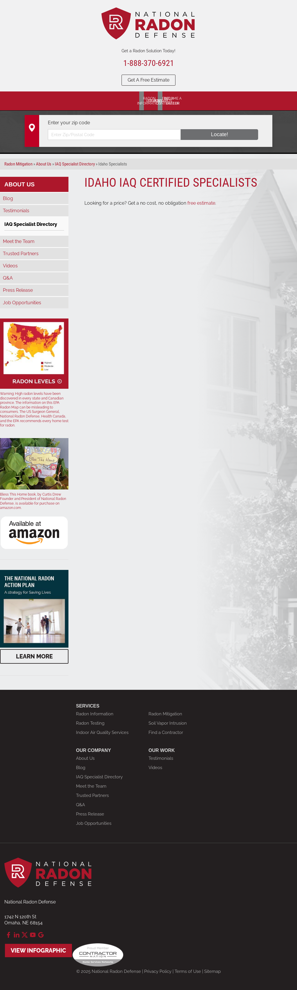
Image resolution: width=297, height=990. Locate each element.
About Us (19, 184)
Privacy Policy (157, 971)
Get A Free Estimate (148, 80)
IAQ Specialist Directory (30, 224)
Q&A (8, 278)
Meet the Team (19, 241)
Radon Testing (90, 723)
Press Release (18, 290)
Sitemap (212, 971)
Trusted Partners (21, 253)
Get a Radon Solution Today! (148, 50)
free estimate (201, 203)
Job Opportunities (22, 302)
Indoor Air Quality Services (102, 732)
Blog (8, 198)
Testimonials (16, 210)
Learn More (34, 656)
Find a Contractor (165, 732)
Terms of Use (188, 971)
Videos (10, 266)
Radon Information (94, 714)
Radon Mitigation (165, 714)
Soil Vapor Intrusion (167, 723)
